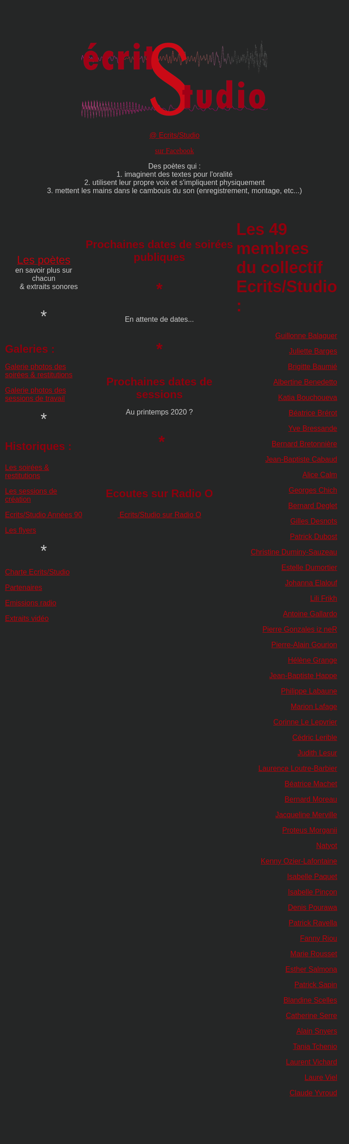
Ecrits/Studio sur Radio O (159, 515)
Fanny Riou (318, 938)
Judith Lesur (317, 753)
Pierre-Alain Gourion (304, 645)
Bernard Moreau (310, 799)
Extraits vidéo (27, 618)
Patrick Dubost (313, 536)
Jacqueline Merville (306, 815)
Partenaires (23, 587)
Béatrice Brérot (313, 413)
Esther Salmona (311, 969)
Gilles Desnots (313, 521)
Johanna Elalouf (311, 583)
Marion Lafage (314, 706)
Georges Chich (313, 490)
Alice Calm (319, 475)
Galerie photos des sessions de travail (35, 394)
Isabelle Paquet (312, 876)
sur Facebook (174, 151)
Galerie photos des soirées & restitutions (39, 371)
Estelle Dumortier (309, 567)
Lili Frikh (323, 598)
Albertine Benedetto (305, 382)
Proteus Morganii (309, 830)
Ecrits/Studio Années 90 (43, 515)
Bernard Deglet (312, 506)
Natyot (326, 845)
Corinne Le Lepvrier (305, 722)
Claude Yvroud (313, 1093)
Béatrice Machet (310, 784)
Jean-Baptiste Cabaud (301, 459)
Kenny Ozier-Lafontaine (299, 861)
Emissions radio (30, 603)
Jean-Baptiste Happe (303, 675)
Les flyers (20, 530)
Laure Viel (320, 1077)
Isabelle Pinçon (312, 892)
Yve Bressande (312, 428)
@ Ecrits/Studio (175, 135)
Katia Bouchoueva (307, 397)
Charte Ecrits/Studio (37, 572)
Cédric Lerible (314, 737)
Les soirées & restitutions (27, 472)
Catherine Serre (311, 1015)
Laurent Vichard (311, 1062)
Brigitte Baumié (312, 366)
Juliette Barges (313, 351)
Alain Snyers (316, 1031)
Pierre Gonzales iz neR (299, 629)
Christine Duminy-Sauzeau (294, 552)
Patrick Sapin (315, 985)
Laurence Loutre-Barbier (298, 768)
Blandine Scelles (310, 1000)
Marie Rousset (313, 954)
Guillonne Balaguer (306, 336)
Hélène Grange (312, 660)
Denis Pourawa (312, 907)
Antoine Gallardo (310, 614)
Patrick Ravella (313, 923)
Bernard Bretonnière (304, 444)
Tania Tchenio (315, 1046)
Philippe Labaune (309, 691)
